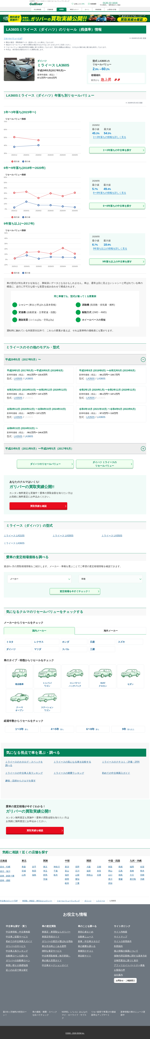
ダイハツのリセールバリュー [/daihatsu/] (45, 464)
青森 (24, 867)
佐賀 (142, 867)
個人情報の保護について (126, 951)
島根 (121, 867)
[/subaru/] (74, 649)
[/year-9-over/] (128, 729)
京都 (99, 867)
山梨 (77, 875)
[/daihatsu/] (18, 649)
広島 (121, 871)
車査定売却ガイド (50, 936)
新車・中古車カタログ (89, 941)
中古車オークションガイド (55, 965)
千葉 (56, 871)
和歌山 (90, 875)
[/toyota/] (18, 642)
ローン (87, 9)
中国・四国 (114, 861)
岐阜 (67, 883)
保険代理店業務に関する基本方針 (130, 955)
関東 (45, 861)
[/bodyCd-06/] (19, 675)
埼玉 (45, 871)
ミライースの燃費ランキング (69, 773)
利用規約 (118, 946)
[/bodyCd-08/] (102, 676)
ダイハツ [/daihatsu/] (87, 901)
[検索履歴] (92, 4)
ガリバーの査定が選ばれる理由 (57, 941)
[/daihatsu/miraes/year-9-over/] (75, 248)
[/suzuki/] (130, 642)
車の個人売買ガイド (52, 960)
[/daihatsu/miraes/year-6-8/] (75, 192)
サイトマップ (120, 936)
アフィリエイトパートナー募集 (129, 965)
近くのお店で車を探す (17, 970)
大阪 (89, 867)
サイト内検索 (120, 932)
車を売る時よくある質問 (54, 946)
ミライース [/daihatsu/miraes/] (100, 901)
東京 (45, 867)
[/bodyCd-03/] (47, 700)
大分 (132, 875)
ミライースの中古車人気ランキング (24, 773)
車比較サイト (84, 955)
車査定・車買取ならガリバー (56, 932)
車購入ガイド (74, 9)
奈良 (99, 871)
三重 (77, 883)
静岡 (67, 879)
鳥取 (110, 867)
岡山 (110, 871)
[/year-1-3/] (22, 729)
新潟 (67, 867)
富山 (67, 871)
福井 (67, 875)
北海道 (3, 861)
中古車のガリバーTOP (9, 901)
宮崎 (142, 875)
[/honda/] (74, 642)
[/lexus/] (46, 642)
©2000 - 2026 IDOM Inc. (75, 1033)
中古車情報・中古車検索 (18, 932)
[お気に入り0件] (79, 4)
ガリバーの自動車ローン (18, 960)
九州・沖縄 (136, 861)
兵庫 (99, 875)
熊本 (142, 871)
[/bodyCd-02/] (47, 676)
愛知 (77, 879)
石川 (77, 871)
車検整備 (98, 9)
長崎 (132, 871)
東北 (24, 861)
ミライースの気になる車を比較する (72, 762)
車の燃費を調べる (87, 946)
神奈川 (57, 867)
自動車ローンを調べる (17, 955)
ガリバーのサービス (16, 946)
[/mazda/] (46, 649)
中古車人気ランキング (17, 951)
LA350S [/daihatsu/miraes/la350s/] (18, 378)
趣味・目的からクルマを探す (20, 780)
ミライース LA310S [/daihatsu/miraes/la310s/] (14, 535)
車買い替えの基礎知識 (17, 965)
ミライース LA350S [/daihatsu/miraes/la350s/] (112, 535)
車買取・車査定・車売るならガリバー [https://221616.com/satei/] (37, 901)
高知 (110, 883)
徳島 (121, 875)
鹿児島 (133, 879)
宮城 (24, 871)
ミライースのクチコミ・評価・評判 (120, 762)
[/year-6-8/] (92, 729)
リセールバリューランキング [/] (68, 901)
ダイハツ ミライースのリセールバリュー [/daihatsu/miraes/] (105, 464)
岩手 (34, 867)
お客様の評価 (111, 9)
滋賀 (89, 871)
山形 (24, 875)
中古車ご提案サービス (17, 936)
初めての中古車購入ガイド (116, 773)
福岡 (132, 867)
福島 (34, 875)
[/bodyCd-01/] (130, 675)
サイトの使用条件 (123, 941)
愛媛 (121, 879)
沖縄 (142, 879)
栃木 (56, 875)
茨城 (45, 879)
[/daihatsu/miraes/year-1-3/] (75, 136)
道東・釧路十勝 (7, 876)
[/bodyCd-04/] (19, 700)
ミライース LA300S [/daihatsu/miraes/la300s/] (63, 535)
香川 (110, 879)
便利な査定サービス (52, 951)
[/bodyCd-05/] (75, 676)
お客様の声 (119, 970)
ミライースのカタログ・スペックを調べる (24, 764)
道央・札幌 (5, 867)
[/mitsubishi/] (102, 649)
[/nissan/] (102, 642)
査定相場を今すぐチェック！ (75, 591)
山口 (110, 875)
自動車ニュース (85, 936)
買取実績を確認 (38, 506)
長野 (77, 867)
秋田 (34, 871)
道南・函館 (5, 880)
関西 (89, 861)
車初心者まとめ (85, 932)
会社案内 (118, 975)
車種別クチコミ (85, 951)
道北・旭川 (5, 871)
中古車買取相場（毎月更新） (56, 955)
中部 (67, 861)
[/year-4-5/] (57, 729)
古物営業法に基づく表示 (126, 960)
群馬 (45, 875)
